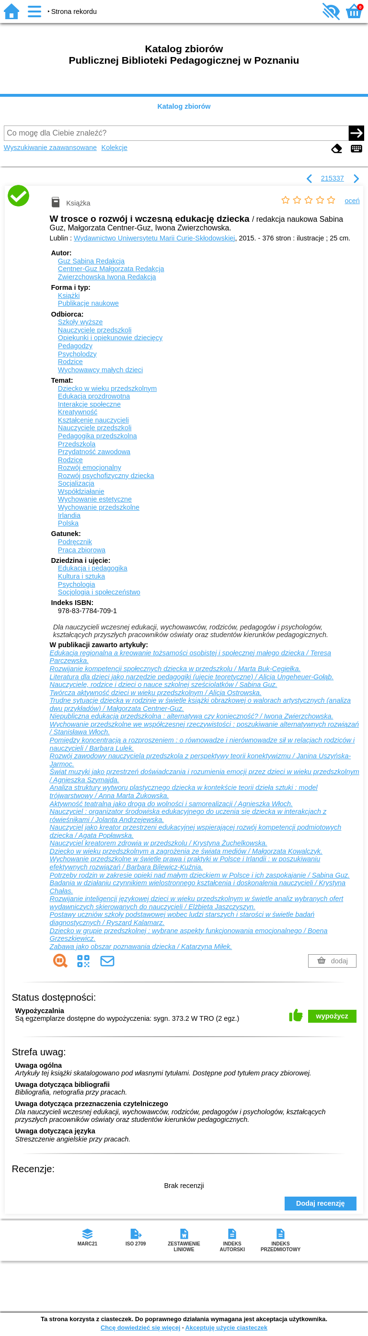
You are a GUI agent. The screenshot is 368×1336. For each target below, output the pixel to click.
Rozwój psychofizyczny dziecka (106, 476)
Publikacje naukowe (88, 303)
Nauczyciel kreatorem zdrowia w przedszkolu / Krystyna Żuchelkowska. (158, 843)
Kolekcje (114, 147)
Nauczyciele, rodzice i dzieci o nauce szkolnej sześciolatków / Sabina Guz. (163, 684)
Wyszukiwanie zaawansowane (50, 147)
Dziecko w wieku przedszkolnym (107, 388)
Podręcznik (75, 542)
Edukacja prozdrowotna (94, 396)
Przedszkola (76, 444)
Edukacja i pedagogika (92, 568)
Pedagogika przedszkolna (97, 436)
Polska (68, 523)
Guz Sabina (91, 261)
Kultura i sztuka (81, 576)
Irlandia (69, 515)
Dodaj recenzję (320, 1203)
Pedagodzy (75, 346)
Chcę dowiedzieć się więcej (140, 1327)
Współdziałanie (81, 491)
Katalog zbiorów (183, 106)
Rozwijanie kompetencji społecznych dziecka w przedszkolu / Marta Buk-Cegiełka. (175, 669)
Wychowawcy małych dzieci (100, 370)
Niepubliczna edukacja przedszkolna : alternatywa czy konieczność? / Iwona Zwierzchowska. (192, 716)
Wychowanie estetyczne (95, 499)
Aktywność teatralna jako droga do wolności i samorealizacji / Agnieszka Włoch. (171, 804)
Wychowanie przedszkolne (98, 507)
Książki (69, 295)
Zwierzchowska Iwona (107, 277)
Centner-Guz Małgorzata (111, 269)
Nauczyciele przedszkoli (95, 330)
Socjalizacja (76, 483)
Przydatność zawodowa (94, 452)
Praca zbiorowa (81, 550)
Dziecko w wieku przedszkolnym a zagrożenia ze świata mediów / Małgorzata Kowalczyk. (186, 851)
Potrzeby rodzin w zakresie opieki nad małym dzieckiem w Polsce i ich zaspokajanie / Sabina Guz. (200, 875)
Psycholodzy (77, 354)
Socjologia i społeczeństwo (99, 592)
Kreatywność (77, 412)
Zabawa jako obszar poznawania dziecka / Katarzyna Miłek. (141, 946)
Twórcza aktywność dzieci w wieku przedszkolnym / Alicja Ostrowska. (156, 693)
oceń (352, 201)
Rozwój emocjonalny (89, 467)
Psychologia (76, 584)
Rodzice (70, 361)
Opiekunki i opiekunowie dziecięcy (110, 338)
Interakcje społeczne (89, 404)
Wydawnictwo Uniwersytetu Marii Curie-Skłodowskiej (154, 238)
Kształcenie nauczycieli (93, 420)
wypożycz (332, 1016)
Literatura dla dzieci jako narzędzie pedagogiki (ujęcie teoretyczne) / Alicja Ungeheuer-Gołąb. (192, 677)
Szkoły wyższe (80, 322)
